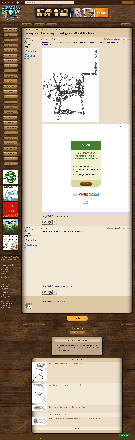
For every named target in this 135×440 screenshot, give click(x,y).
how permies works (47, 215)
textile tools (44, 29)
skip (10, 117)
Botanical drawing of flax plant (61, 415)
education (10, 112)
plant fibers (36, 29)
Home (4, 2)
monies (10, 60)
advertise (37, 438)
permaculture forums (10, 29)
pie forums (10, 153)
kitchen (10, 66)
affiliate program (45, 438)
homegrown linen (47, 216)
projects (10, 138)
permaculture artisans (11, 102)
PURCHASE (86, 184)
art (11, 97)
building (10, 45)
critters (10, 40)
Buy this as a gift (123, 126)
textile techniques (64, 29)
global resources (10, 127)
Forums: (28, 29)
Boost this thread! (77, 332)
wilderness (10, 86)
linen (70, 42)
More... (77, 429)
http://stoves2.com (62, 301)
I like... (25, 54)
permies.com (11, 148)
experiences (10, 122)
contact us (30, 438)
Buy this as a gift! (77, 328)
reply (77, 318)
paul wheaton (96, 438)
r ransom (27, 38)
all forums (10, 164)
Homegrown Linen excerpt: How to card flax (66, 407)
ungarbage (10, 76)
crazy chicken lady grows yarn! (63, 216)
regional (10, 107)
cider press (10, 133)
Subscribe (11, 2)
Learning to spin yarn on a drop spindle (65, 385)
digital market (10, 143)
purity (10, 71)
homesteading (10, 50)
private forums (10, 159)
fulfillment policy (56, 438)
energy (10, 55)
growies (10, 35)
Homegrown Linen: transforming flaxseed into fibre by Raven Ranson (77, 419)
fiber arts (11, 91)
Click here (58, 346)
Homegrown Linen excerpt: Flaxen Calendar (66, 364)
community (10, 81)
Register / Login (127, 2)
